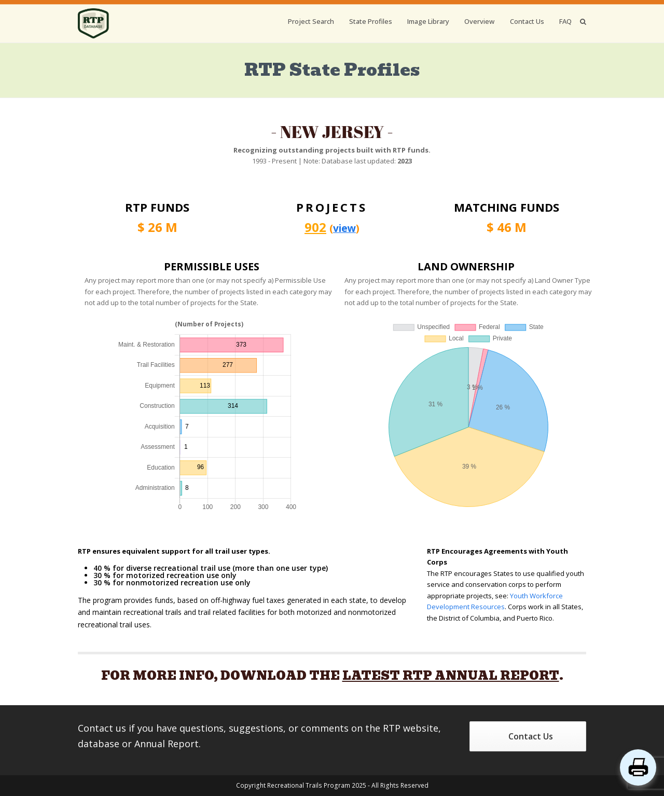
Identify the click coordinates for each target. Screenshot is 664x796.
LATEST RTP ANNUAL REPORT (450, 675)
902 (315, 227)
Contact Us (530, 736)
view (344, 228)
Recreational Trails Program (308, 785)
